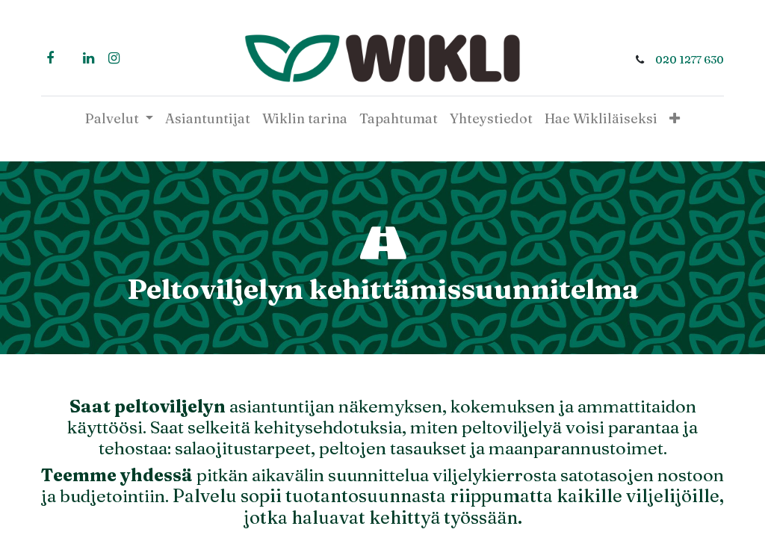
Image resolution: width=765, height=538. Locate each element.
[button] (674, 118)
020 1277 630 (686, 60)
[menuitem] (207, 118)
